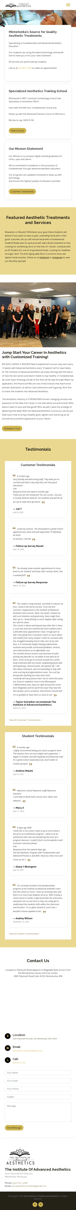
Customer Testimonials (22, 191)
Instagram (57, 257)
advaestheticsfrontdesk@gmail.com (28, 1050)
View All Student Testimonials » (24, 933)
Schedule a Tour (12, 428)
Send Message (14, 1127)
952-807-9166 (24, 68)
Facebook (44, 257)
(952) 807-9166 (19, 1062)
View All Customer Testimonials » (25, 720)
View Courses (17, 130)
